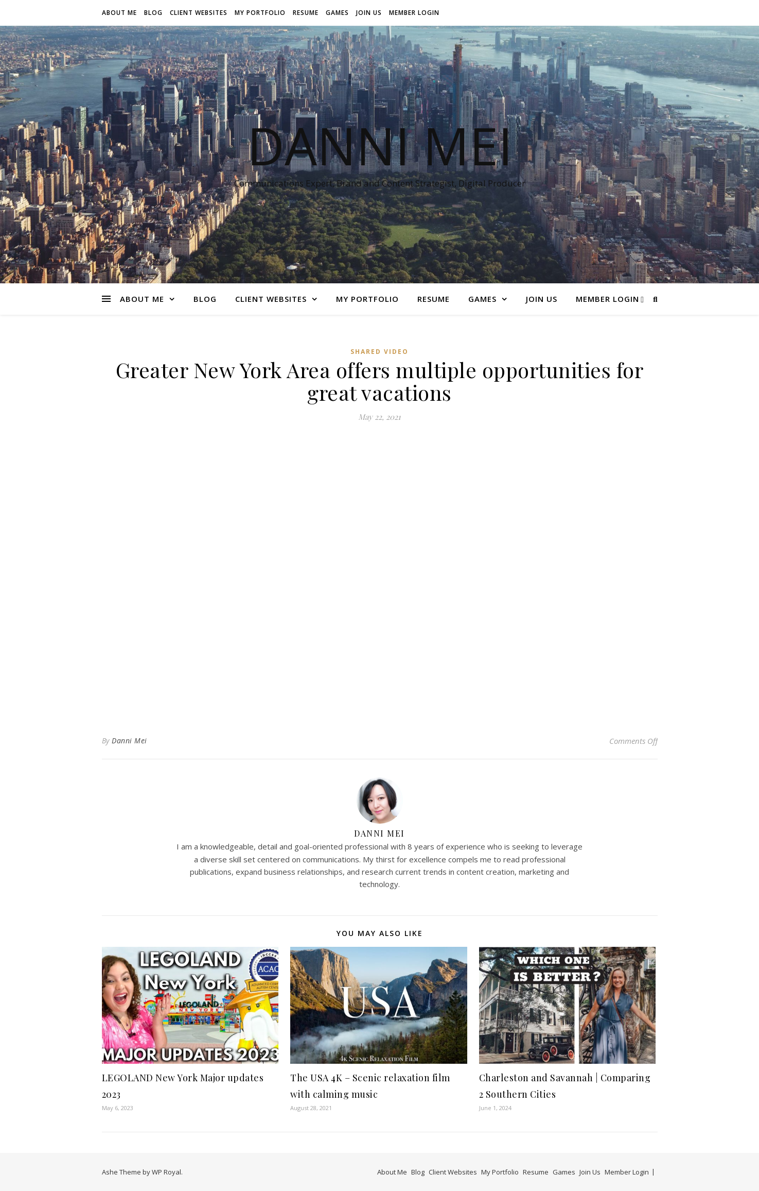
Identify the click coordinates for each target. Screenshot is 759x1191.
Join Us (369, 12)
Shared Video (379, 351)
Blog (153, 12)
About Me (119, 12)
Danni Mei (380, 145)
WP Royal (166, 1172)
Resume (306, 12)
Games (337, 12)
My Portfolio (260, 12)
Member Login (414, 12)
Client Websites (198, 12)
